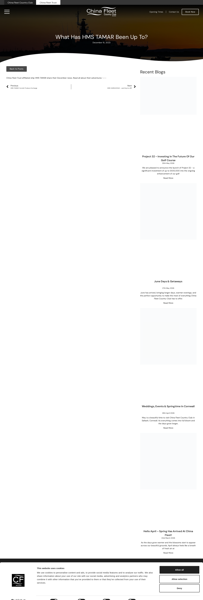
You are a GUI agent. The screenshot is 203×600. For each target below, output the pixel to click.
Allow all (179, 563)
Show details (148, 594)
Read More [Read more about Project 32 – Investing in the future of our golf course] (168, 178)
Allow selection (179, 572)
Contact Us (174, 12)
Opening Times (156, 12)
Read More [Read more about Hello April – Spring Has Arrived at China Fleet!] (168, 553)
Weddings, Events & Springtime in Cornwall (168, 406)
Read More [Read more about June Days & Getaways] (168, 303)
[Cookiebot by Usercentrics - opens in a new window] (18, 594)
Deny (179, 581)
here (104, 78)
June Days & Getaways (168, 281)
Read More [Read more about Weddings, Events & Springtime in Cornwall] (168, 428)
